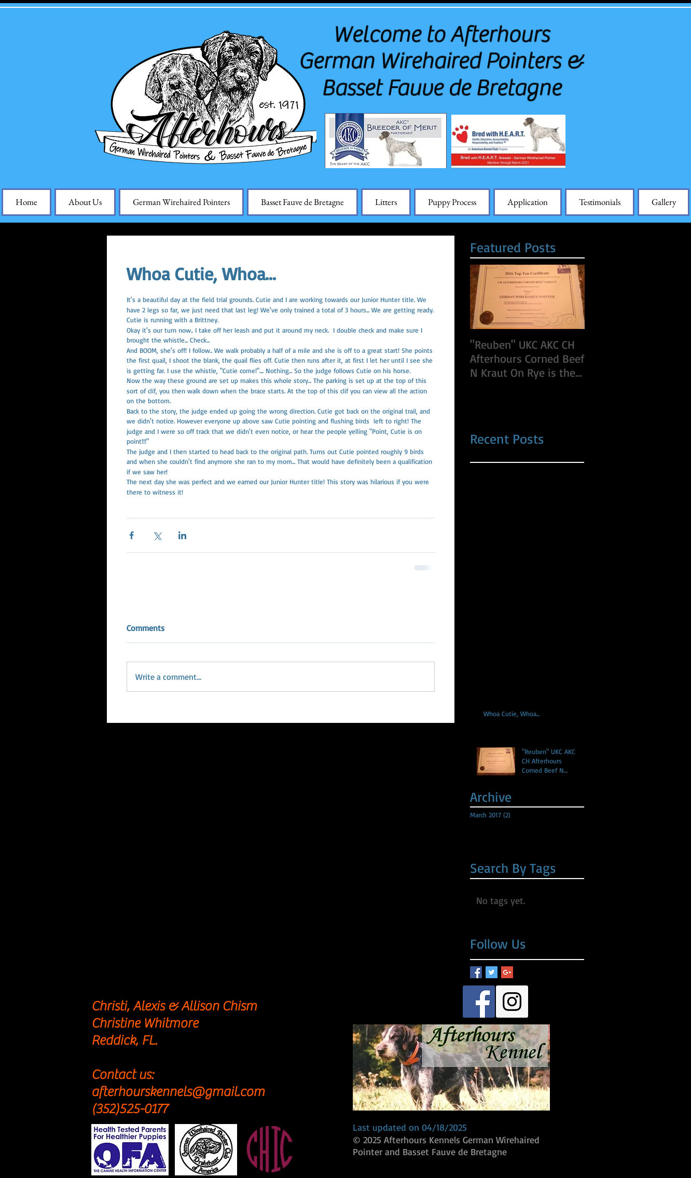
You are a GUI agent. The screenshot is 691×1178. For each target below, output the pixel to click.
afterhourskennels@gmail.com (178, 1092)
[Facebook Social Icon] (479, 1001)
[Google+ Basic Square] (507, 972)
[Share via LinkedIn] (182, 535)
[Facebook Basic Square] (476, 972)
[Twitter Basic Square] (491, 972)
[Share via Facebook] (131, 535)
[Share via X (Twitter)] (157, 535)
